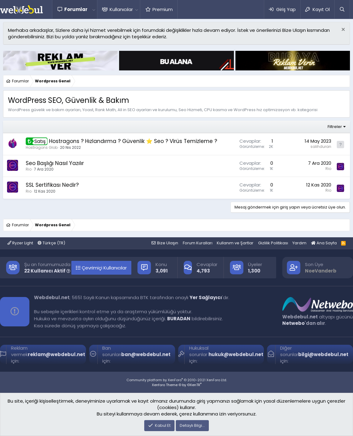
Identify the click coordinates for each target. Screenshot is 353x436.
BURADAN (178, 318)
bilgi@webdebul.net (323, 354)
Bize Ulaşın (167, 243)
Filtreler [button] (335, 127)
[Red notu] (342, 30)
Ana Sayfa (324, 243)
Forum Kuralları (197, 243)
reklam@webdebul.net (56, 354)
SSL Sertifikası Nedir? (52, 185)
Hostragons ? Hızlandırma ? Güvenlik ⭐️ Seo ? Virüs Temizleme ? (133, 141)
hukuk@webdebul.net (235, 354)
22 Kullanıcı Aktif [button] (47, 271)
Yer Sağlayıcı (206, 297)
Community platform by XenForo (176, 380)
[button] (93, 9)
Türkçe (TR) (51, 243)
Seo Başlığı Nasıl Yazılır (55, 163)
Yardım (299, 243)
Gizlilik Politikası (273, 243)
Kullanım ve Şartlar (235, 243)
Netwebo (293, 323)
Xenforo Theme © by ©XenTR (176, 384)
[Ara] (342, 9)
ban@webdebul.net (146, 354)
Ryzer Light (20, 243)
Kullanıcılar (121, 9)
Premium (162, 9)
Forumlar (76, 9)
